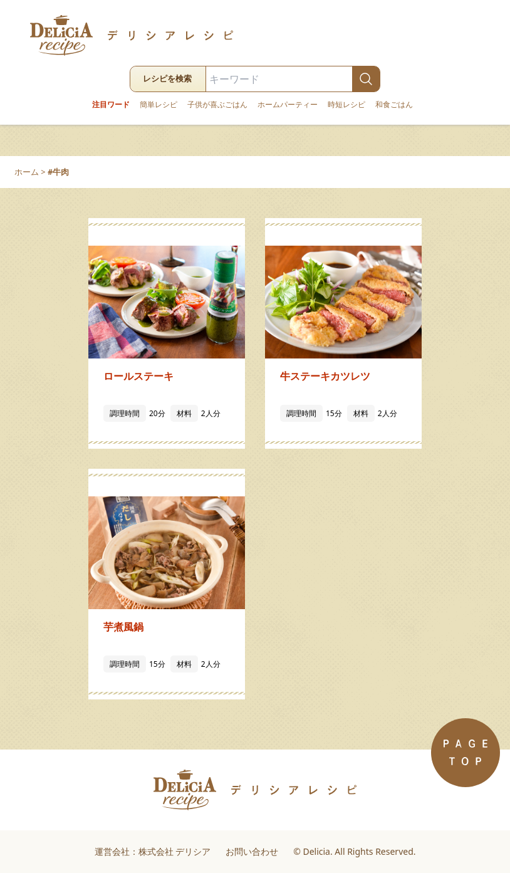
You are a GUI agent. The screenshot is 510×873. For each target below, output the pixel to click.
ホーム (26, 171)
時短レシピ (346, 105)
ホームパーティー (288, 105)
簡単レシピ (158, 105)
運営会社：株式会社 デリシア (153, 851)
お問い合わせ (252, 851)
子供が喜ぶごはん (217, 105)
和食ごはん (394, 105)
